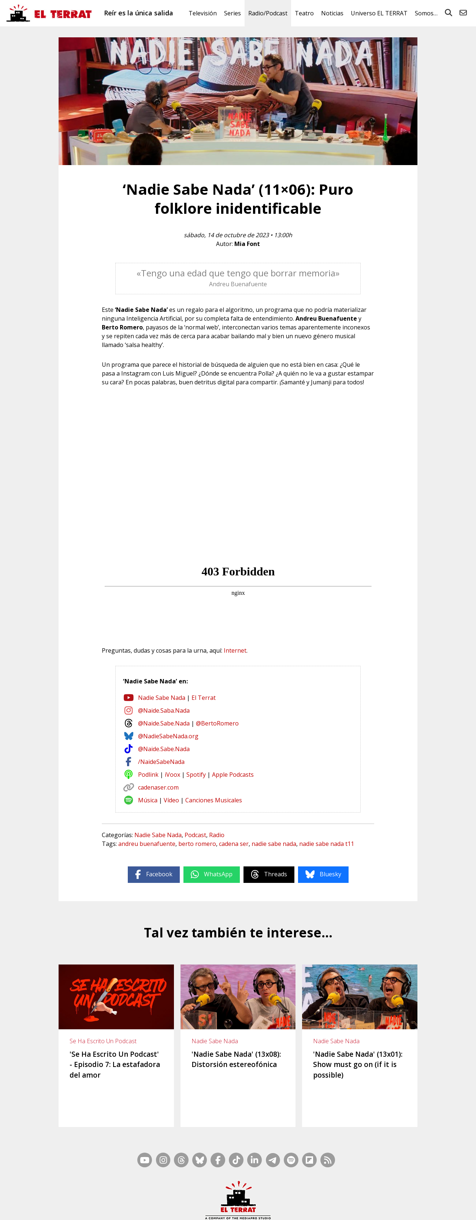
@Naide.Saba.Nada (164, 710)
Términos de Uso (304, 1208)
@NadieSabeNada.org (168, 736)
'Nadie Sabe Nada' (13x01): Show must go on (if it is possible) (357, 1064)
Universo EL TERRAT (379, 13)
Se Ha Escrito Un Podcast (103, 1041)
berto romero (197, 844)
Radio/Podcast (267, 13)
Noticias (332, 13)
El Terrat (203, 698)
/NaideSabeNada (161, 762)
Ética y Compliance (259, 1208)
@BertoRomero (217, 723)
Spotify (196, 775)
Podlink (148, 775)
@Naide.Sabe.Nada (164, 723)
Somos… (426, 13)
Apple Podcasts (233, 775)
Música (147, 800)
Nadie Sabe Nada (161, 698)
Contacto (132, 1208)
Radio (216, 835)
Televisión (203, 13)
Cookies (357, 1208)
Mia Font (247, 244)
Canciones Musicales (213, 800)
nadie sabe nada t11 (326, 844)
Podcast (195, 835)
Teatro (304, 13)
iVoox (172, 775)
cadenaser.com (158, 787)
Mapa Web (250, 1198)
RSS (271, 1198)
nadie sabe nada (274, 844)
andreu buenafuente (146, 844)
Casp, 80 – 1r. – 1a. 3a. (171, 1208)
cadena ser (234, 844)
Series (232, 13)
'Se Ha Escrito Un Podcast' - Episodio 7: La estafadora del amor (115, 1064)
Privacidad (381, 1208)
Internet (235, 650)
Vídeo (171, 800)
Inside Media (295, 1198)
